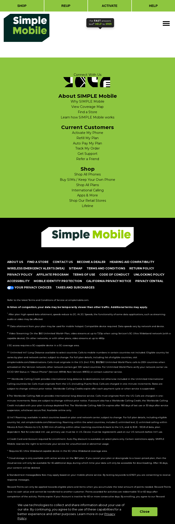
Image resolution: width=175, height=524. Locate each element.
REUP (65, 6)
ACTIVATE (110, 6)
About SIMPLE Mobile (87, 96)
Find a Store (87, 112)
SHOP (22, 6)
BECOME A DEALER (91, 262)
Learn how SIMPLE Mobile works (87, 117)
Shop (88, 169)
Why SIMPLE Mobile (87, 101)
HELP (153, 6)
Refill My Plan (87, 138)
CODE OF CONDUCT (114, 274)
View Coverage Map (87, 107)
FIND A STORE (37, 262)
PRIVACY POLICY (19, 274)
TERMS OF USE (84, 274)
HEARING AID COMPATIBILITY (132, 262)
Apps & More (87, 195)
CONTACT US (63, 262)
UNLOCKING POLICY (149, 274)
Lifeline (87, 206)
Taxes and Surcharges (75, 287)
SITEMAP (75, 268)
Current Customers (87, 127)
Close (145, 512)
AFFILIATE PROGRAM (52, 274)
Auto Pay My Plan (87, 143)
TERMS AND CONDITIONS (106, 268)
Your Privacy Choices (29, 287)
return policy (141, 268)
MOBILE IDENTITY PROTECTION (58, 281)
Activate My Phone (87, 133)
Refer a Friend (87, 159)
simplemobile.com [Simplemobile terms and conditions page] (78, 300)
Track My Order (87, 148)
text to (100, 22)
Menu (166, 21)
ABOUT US (15, 262)
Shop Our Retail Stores (87, 201)
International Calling (88, 190)
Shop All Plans (87, 185)
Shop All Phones (87, 174)
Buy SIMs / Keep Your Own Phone (87, 180)
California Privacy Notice (108, 281)
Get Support (87, 154)
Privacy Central (149, 281)
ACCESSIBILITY (18, 281)
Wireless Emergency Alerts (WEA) (36, 268)
